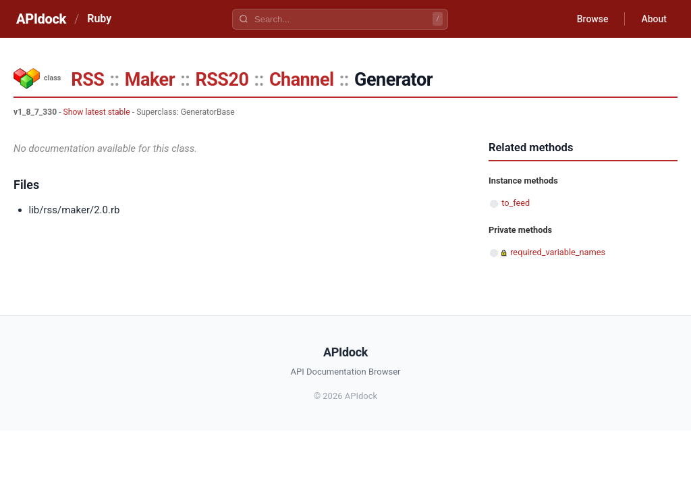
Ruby (99, 18)
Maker (150, 79)
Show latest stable (96, 112)
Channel (301, 79)
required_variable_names (557, 252)
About (654, 19)
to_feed (515, 203)
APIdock (41, 19)
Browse (593, 19)
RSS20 (221, 79)
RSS (87, 79)
